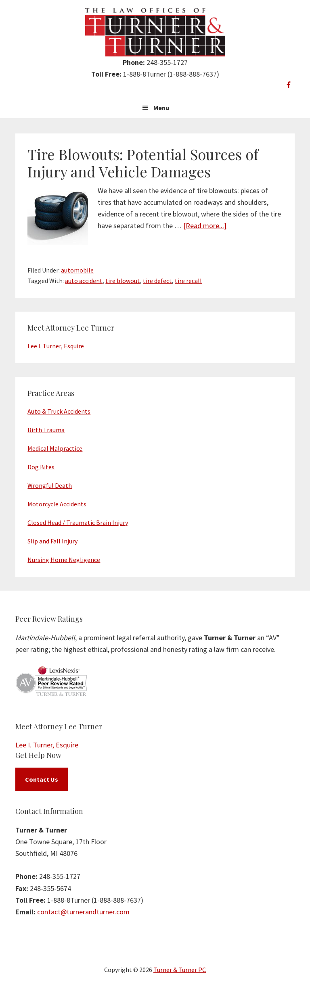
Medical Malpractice (54, 448)
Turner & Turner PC (179, 970)
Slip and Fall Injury (52, 541)
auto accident (84, 281)
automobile (77, 270)
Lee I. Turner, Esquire (55, 346)
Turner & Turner (155, 32)
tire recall (188, 281)
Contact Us (41, 779)
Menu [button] (161, 108)
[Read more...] (204, 225)
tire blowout (122, 281)
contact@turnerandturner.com (83, 911)
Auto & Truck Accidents (58, 411)
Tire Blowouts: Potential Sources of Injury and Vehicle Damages (142, 162)
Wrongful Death (49, 485)
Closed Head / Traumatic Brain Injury (77, 522)
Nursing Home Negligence (63, 560)
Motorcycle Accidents (56, 504)
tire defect (157, 281)
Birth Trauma (46, 430)
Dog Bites (40, 467)
